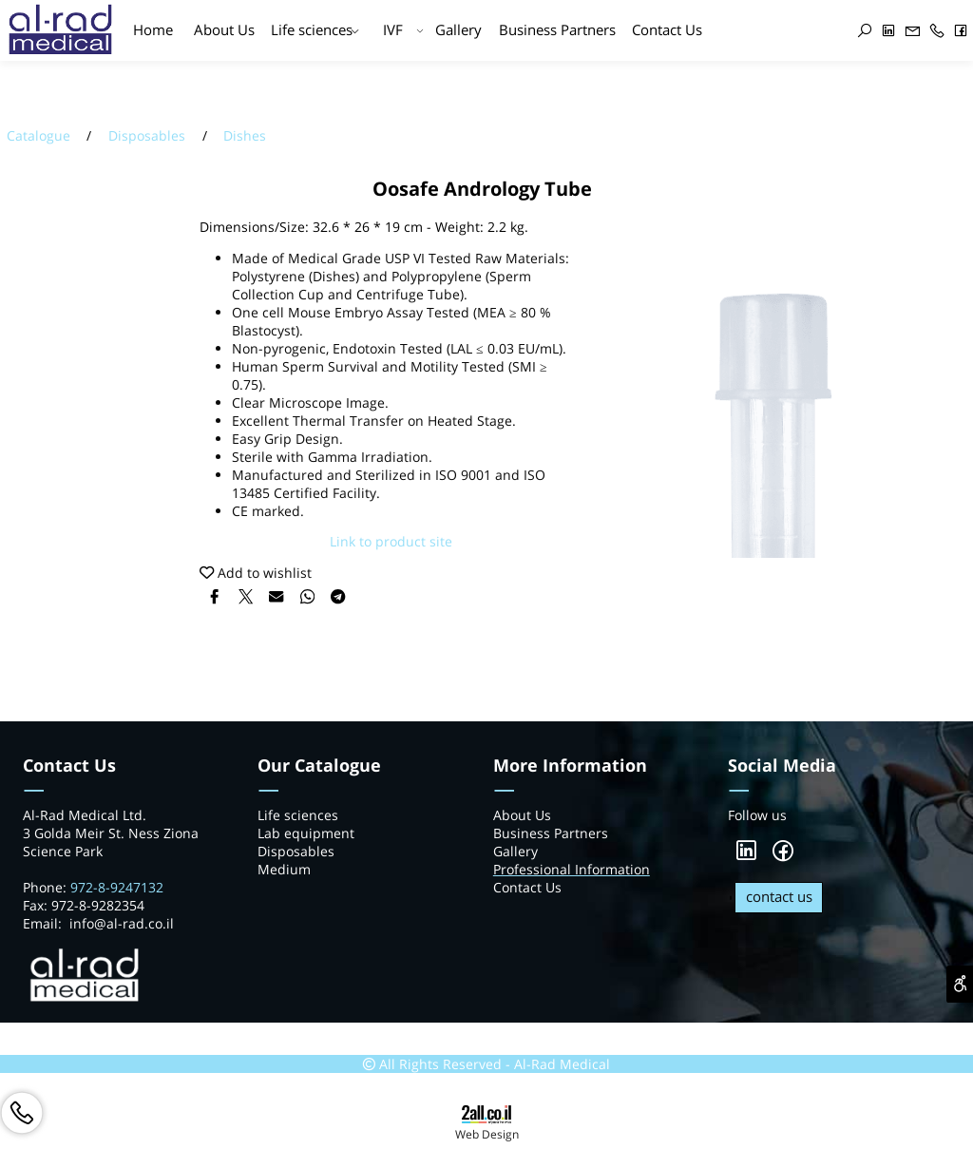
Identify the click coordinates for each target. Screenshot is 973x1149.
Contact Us (667, 30)
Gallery (458, 30)
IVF (403, 31)
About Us (224, 30)
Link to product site (391, 541)
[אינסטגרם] (838, 32)
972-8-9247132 (118, 887)
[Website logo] (60, 38)
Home (153, 30)
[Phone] (937, 31)
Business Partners (557, 30)
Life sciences (315, 31)
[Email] (913, 31)
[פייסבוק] (961, 31)
